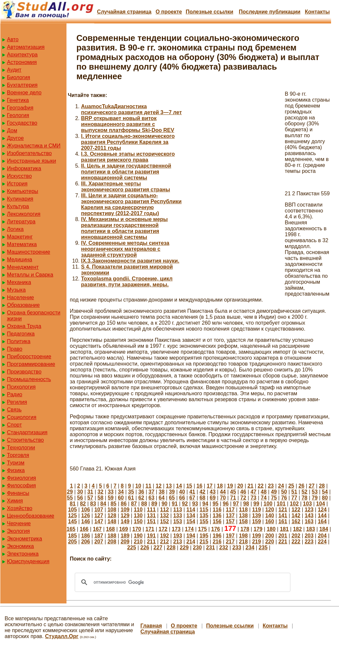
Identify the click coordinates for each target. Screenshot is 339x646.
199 (256, 535)
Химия (15, 500)
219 (256, 541)
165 (70, 529)
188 (111, 535)
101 (281, 503)
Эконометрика (24, 538)
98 (246, 503)
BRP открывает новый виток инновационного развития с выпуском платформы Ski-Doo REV (127, 124)
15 (189, 486)
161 (282, 521)
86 (124, 503)
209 (125, 541)
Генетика (18, 100)
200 (269, 535)
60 (121, 498)
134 (190, 515)
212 (164, 541)
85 (113, 503)
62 (141, 498)
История (17, 183)
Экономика (20, 546)
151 (151, 521)
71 (233, 498)
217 (230, 541)
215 (203, 541)
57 (90, 498)
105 (72, 509)
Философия (21, 485)
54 (325, 492)
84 (103, 503)
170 (136, 529)
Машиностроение (28, 252)
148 (111, 521)
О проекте (168, 12)
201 (282, 535)
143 (309, 515)
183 (310, 529)
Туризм (15, 463)
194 (190, 535)
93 (195, 503)
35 (131, 492)
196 (217, 535)
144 (322, 515)
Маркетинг (20, 237)
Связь (14, 409)
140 (269, 515)
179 (258, 529)
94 (205, 503)
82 (83, 503)
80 (325, 498)
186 (85, 535)
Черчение (19, 523)
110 (138, 509)
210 (138, 541)
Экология (18, 531)
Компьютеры (22, 191)
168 (110, 529)
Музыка (16, 290)
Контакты (317, 12)
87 (134, 503)
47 (253, 492)
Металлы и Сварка (30, 274)
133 (177, 515)
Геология (18, 115)
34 (121, 492)
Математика (22, 244)
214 (190, 541)
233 (237, 547)
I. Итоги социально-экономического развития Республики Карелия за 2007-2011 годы (128, 142)
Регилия (17, 402)
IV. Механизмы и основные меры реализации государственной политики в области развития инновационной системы (124, 228)
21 (250, 486)
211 (151, 541)
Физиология (21, 478)
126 (85, 515)
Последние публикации (269, 12)
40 (182, 492)
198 (243, 535)
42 (202, 492)
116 (217, 509)
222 (295, 541)
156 (217, 521)
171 (150, 529)
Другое (15, 138)
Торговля (18, 455)
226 (144, 547)
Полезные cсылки (209, 12)
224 (322, 541)
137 (230, 515)
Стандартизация (27, 432)
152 (164, 521)
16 (199, 486)
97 (236, 503)
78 (305, 498)
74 (264, 498)
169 (123, 529)
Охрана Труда (24, 326)
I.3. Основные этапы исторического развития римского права (128, 157)
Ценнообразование (30, 516)
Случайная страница (124, 12)
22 (261, 486)
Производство (24, 371)
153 (177, 521)
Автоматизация (26, 47)
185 (72, 535)
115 (203, 509)
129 (125, 515)
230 (197, 547)
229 (184, 547)
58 (101, 498)
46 (243, 492)
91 (175, 503)
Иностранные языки (31, 161)
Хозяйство (19, 508)
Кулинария (20, 199)
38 (162, 492)
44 (223, 492)
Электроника (23, 554)
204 (322, 535)
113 (177, 509)
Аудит (14, 70)
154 (190, 521)
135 (203, 515)
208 (111, 541)
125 (72, 515)
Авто (13, 39)
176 (215, 529)
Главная (151, 626)
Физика (16, 470)
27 (312, 486)
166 (84, 529)
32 (101, 492)
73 (253, 498)
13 (169, 486)
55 (70, 498)
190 (138, 535)
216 (217, 541)
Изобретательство (29, 153)
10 (138, 486)
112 (164, 509)
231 (210, 547)
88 (144, 503)
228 (171, 547)
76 (284, 498)
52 (305, 492)
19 (230, 486)
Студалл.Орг (61, 636)
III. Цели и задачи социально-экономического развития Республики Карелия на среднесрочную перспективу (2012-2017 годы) (131, 204)
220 (269, 541)
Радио (14, 394)
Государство (22, 123)
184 (323, 529)
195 (203, 535)
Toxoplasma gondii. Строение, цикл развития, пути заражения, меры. (127, 281)
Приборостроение (29, 356)
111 (151, 509)
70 (223, 498)
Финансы (18, 493)
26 (301, 486)
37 (151, 492)
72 (243, 498)
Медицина (19, 259)
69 (213, 498)
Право (14, 349)
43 (213, 492)
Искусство (19, 176)
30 (80, 492)
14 (179, 486)
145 (72, 521)
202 (295, 535)
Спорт (14, 425)
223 (309, 541)
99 (256, 503)
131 (151, 515)
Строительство (25, 440)
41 (192, 492)
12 (159, 486)
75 (274, 498)
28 (322, 486)
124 (322, 509)
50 (284, 492)
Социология (21, 417)
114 (190, 509)
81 (73, 503)
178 (244, 529)
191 (151, 535)
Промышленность (29, 379)
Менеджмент (23, 267)
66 (182, 498)
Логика (15, 229)
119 (256, 509)
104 (320, 503)
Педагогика (21, 334)
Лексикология (23, 214)
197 (230, 535)
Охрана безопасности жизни (33, 315)
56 (80, 498)
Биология (18, 77)
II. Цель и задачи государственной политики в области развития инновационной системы (126, 171)
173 (176, 529)
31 (90, 492)
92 (185, 503)
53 (315, 492)
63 (151, 498)
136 (217, 515)
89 (154, 503)
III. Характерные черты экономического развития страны (125, 186)
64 (162, 498)
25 (291, 486)
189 (125, 535)
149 (125, 521)
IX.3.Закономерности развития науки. (130, 261)
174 (189, 529)
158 (243, 521)
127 (98, 515)
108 (111, 509)
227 (157, 547)
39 (172, 492)
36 (141, 492)
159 (256, 521)
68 (202, 498)
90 (164, 503)
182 (297, 529)
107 (98, 509)
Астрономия (22, 62)
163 (309, 521)
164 (322, 521)
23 (271, 486)
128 (111, 515)
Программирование (31, 364)
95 (216, 503)
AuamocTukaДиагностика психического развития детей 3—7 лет (131, 109)
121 (282, 509)
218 (243, 541)
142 (295, 515)
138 (243, 515)
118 (243, 509)
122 (295, 509)
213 (177, 541)
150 (138, 521)
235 (263, 547)
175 (202, 529)
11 (148, 486)
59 (111, 498)
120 (269, 509)
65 (172, 498)
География (20, 108)
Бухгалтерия (22, 85)
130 (138, 515)
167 (97, 529)
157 (230, 521)
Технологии (21, 447)
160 (269, 521)
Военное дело (24, 92)
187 (98, 535)
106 (85, 509)
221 (282, 541)
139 (256, 515)
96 (226, 503)
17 (210, 486)
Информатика (24, 168)
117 (230, 509)
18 (220, 486)
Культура (18, 206)
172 (163, 529)
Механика (19, 282)
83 (93, 503)
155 (203, 521)
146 (85, 521)
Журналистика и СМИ (34, 145)
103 (307, 503)
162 (295, 521)
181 (284, 529)
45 (233, 492)
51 (294, 492)
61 (131, 498)
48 (264, 492)
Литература (21, 221)
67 (192, 498)
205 (72, 541)
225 (131, 547)
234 (249, 547)
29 (70, 492)
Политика (18, 341)
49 (274, 492)
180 (271, 529)
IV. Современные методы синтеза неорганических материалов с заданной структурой (125, 249)
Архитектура (22, 54)
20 (240, 486)
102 (294, 503)
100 (268, 503)
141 (282, 515)
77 (294, 498)
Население (20, 297)
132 (164, 515)
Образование (23, 305)
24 (281, 486)
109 (125, 509)
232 (223, 547)
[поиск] (182, 582)
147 (98, 521)
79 (315, 498)
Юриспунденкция (28, 561)
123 (309, 509)
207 (98, 541)
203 (309, 535)
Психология (21, 387)
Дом (12, 130)
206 (85, 541)
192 (164, 535)
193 (177, 535)
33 (111, 492)
